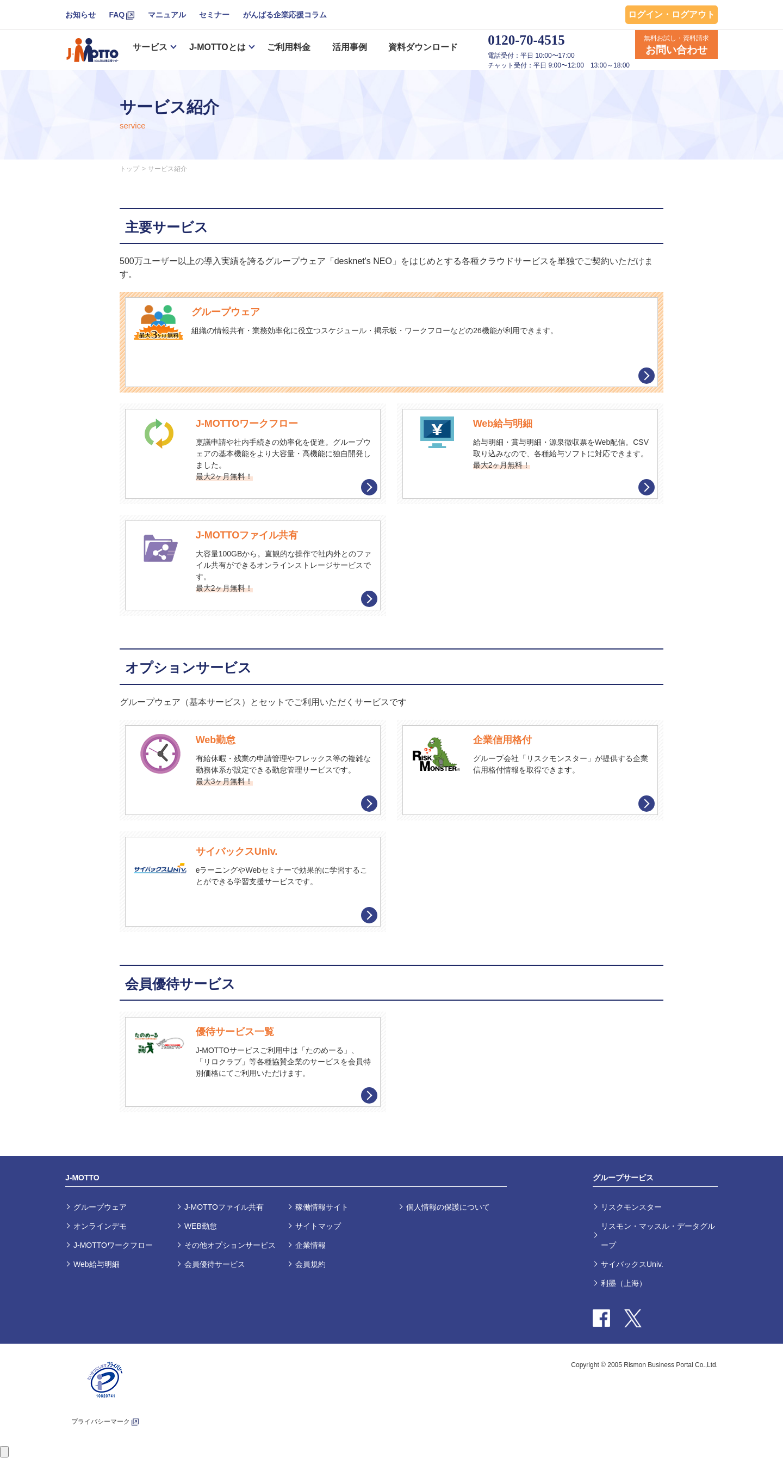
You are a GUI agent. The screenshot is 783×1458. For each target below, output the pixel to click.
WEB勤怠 (200, 1226)
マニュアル (167, 14)
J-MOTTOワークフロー (113, 1245)
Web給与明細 (96, 1264)
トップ (129, 169)
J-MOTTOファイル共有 (224, 1207)
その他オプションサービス (230, 1245)
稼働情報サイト (322, 1207)
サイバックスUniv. (632, 1264)
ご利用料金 (288, 47)
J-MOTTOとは (217, 47)
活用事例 (349, 47)
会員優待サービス (214, 1264)
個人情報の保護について (448, 1207)
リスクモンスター (631, 1207)
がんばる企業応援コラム (285, 14)
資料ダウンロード (423, 47)
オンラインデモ (100, 1226)
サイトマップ (318, 1226)
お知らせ (80, 14)
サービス (150, 47)
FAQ (117, 14)
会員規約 (310, 1264)
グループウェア (100, 1207)
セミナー (214, 14)
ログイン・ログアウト (671, 14)
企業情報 (310, 1245)
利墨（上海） (624, 1283)
